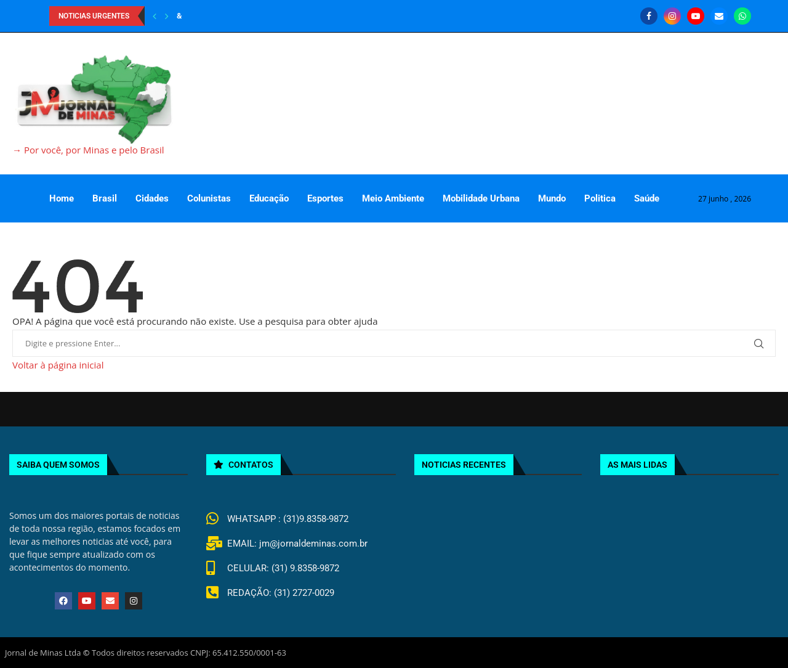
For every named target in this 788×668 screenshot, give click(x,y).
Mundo (552, 198)
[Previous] (154, 16)
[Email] (719, 16)
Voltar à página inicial (57, 365)
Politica (600, 198)
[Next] (167, 16)
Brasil (104, 198)
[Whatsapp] (742, 16)
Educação (269, 198)
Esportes (325, 198)
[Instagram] (672, 16)
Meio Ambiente (393, 198)
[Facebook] (648, 16)
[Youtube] (695, 16)
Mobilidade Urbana (481, 198)
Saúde (646, 198)
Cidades (152, 198)
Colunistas (209, 198)
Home (61, 198)
